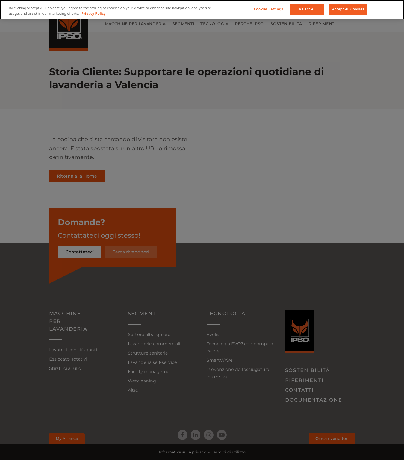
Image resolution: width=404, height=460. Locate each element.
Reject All (307, 9)
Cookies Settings (268, 9)
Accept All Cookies (348, 9)
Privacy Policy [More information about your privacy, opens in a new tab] (93, 13)
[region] (202, 9)
